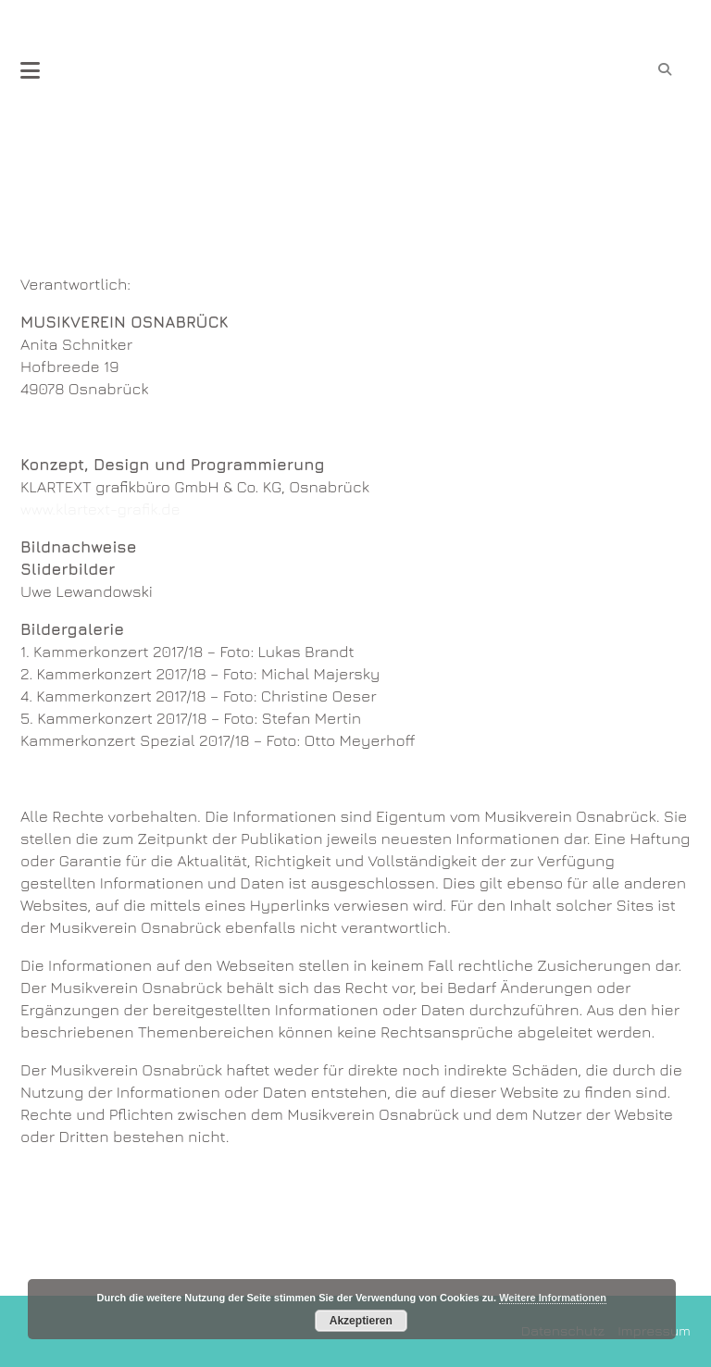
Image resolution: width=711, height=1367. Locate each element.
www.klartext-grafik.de (100, 509)
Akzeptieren (361, 1320)
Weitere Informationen (552, 1297)
